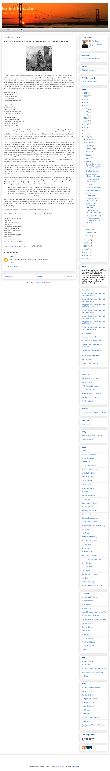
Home (8, 30)
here (61, 84)
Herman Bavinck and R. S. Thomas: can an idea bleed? (93, 166)
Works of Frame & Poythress (92, 585)
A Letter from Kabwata (90, 454)
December (90, 139)
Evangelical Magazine (89, 699)
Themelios (85, 721)
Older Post (70, 276)
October (89, 146)
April (88, 226)
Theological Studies (89, 642)
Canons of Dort (87, 382)
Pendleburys (86, 665)
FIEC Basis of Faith (88, 390)
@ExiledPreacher (88, 70)
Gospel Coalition (87, 623)
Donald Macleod (87, 492)
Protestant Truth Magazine (91, 717)
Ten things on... (87, 359)
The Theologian (87, 638)
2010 (86, 243)
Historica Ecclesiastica (90, 518)
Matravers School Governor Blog (93, 526)
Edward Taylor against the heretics (91, 205)
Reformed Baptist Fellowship (92, 559)
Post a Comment (12, 266)
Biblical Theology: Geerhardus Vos (94, 612)
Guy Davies (96, 41)
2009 (86, 246)
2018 (86, 118)
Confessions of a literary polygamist (93, 175)
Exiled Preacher (19, 8)
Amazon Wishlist (87, 661)
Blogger (77, 766)
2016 (86, 124)
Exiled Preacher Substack (91, 59)
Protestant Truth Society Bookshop (94, 668)
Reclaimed (85, 548)
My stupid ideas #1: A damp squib (93, 180)
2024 (86, 99)
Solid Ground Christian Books (92, 672)
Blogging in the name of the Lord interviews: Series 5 (93, 317)
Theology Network (88, 646)
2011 (86, 240)
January (89, 236)
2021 (86, 109)
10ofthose (85, 676)
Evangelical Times (88, 702)
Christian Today (87, 691)
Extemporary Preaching (90, 337)
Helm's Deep (86, 514)
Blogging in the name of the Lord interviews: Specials (93, 328)
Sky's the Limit (87, 563)
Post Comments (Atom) (43, 282)
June (88, 158)
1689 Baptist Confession (90, 386)
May (87, 161)
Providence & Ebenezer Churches (94, 412)
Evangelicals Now (88, 706)
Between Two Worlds (89, 469)
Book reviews (86, 333)
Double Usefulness (88, 495)
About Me (19, 30)
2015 (86, 127)
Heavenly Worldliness (89, 511)
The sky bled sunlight (93, 187)
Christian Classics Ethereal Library (94, 619)
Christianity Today (88, 695)
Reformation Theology (89, 555)
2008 (86, 249)
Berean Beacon (87, 601)
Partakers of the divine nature (92, 341)
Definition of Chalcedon (90, 378)
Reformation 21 (87, 552)
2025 (86, 96)
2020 (86, 112)
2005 (86, 258)
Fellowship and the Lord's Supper (92, 199)
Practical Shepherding (89, 537)
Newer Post (8, 276)
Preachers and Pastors (90, 540)
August (88, 152)
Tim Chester (86, 570)
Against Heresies (88, 458)
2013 (86, 133)
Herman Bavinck (87, 627)
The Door (89, 184)
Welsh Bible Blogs (88, 582)
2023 (86, 102)
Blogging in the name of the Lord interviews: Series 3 (93, 306)
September (90, 149)
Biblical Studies (87, 608)
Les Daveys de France (90, 522)
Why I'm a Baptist (88, 401)
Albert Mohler (86, 462)
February (89, 233)
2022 (86, 105)
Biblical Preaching (88, 477)
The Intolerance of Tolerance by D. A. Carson (93, 221)
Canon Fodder (87, 480)
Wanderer (85, 578)
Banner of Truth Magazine (91, 687)
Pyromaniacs (86, 544)
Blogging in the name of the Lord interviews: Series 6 (93, 323)
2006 (86, 255)
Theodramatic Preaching (90, 363)
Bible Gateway (87, 604)
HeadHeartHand (87, 507)
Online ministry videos (89, 81)
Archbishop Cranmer (89, 465)
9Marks (84, 450)
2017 (86, 121)
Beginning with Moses (89, 597)
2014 (86, 130)
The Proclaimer (87, 567)
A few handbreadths (93, 190)
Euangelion (86, 499)
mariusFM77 (61, 766)
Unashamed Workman (90, 574)
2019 (86, 115)
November (90, 142)
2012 (86, 137)
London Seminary (88, 439)
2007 (86, 252)
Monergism (85, 634)
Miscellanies (86, 529)
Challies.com (86, 484)
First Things (86, 710)
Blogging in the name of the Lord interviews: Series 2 (93, 300)
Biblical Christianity (88, 473)
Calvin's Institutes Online (90, 616)
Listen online (86, 424)
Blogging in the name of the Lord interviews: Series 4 (93, 311)
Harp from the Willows (89, 503)
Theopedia (85, 649)
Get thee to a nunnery (93, 215)
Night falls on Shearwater (91, 194)
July (87, 155)
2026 (86, 93)
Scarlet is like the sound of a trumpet (93, 211)
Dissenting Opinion (88, 488)
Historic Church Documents (91, 393)
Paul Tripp (85, 533)
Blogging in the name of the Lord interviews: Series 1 (93, 294)
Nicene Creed (86, 375)
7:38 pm (11, 262)
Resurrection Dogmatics (90, 356)
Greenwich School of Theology (92, 435)
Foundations (86, 714)
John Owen (86, 631)
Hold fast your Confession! (91, 397)
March (88, 230)
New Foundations (92, 171)
